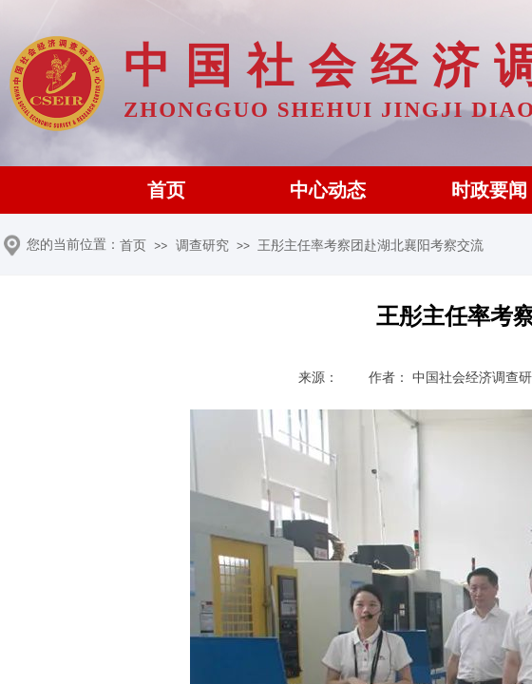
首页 (166, 190)
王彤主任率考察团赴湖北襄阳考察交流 (370, 245)
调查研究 (202, 245)
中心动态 (328, 190)
